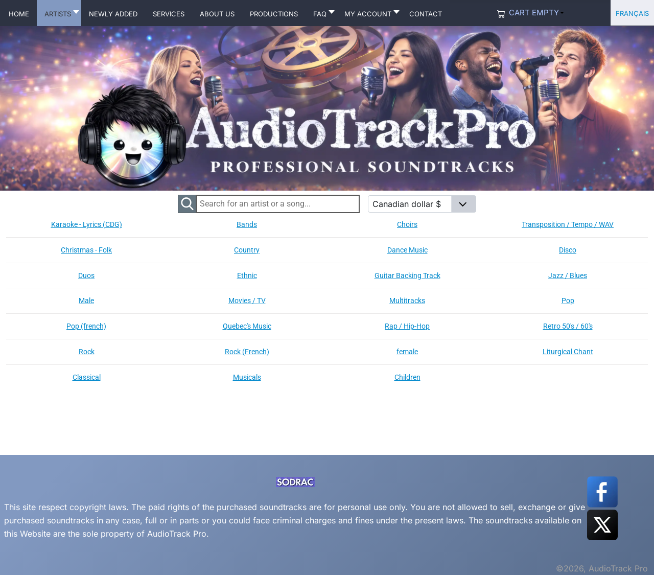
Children (407, 377)
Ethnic (247, 275)
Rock (87, 352)
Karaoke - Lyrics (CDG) (86, 224)
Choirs (407, 224)
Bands (247, 224)
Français (632, 12)
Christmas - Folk (86, 250)
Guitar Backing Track (407, 275)
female (407, 352)
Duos (86, 275)
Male (86, 300)
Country (247, 250)
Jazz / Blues (567, 275)
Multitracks (407, 300)
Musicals (247, 377)
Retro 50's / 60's (568, 326)
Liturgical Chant (568, 352)
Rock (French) (247, 352)
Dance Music (407, 250)
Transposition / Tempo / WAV (568, 224)
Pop (568, 300)
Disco (567, 250)
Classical (87, 377)
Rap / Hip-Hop (407, 326)
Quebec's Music (247, 326)
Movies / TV (247, 300)
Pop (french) (86, 326)
